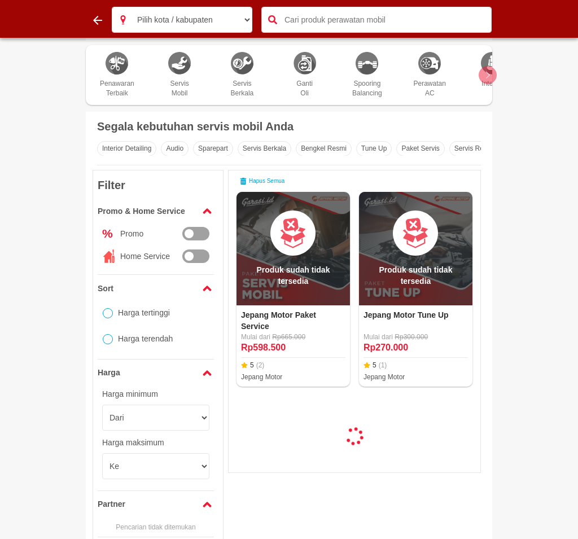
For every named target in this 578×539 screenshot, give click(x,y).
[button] (123, 20)
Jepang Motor (261, 377)
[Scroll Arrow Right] (488, 75)
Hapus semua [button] (262, 181)
